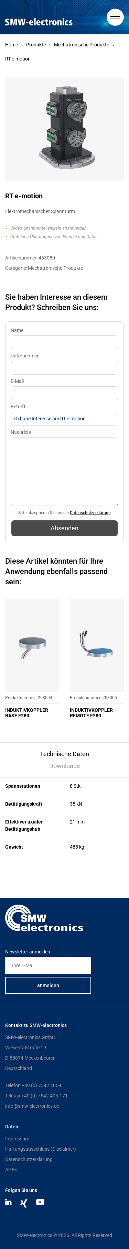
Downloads (64, 766)
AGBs (11, 1169)
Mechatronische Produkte (81, 44)
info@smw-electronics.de (32, 1106)
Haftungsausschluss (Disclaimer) (40, 1149)
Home (11, 44)
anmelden (48, 985)
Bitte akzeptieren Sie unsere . (65, 512)
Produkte (36, 44)
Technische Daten (64, 754)
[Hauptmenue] (115, 17)
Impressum (17, 1138)
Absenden (64, 528)
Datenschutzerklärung (90, 512)
